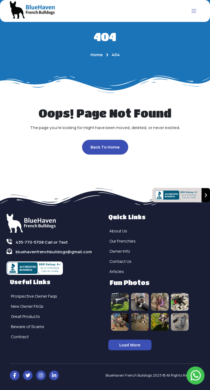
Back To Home (105, 147)
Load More (130, 345)
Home (97, 55)
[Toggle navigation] (194, 11)
